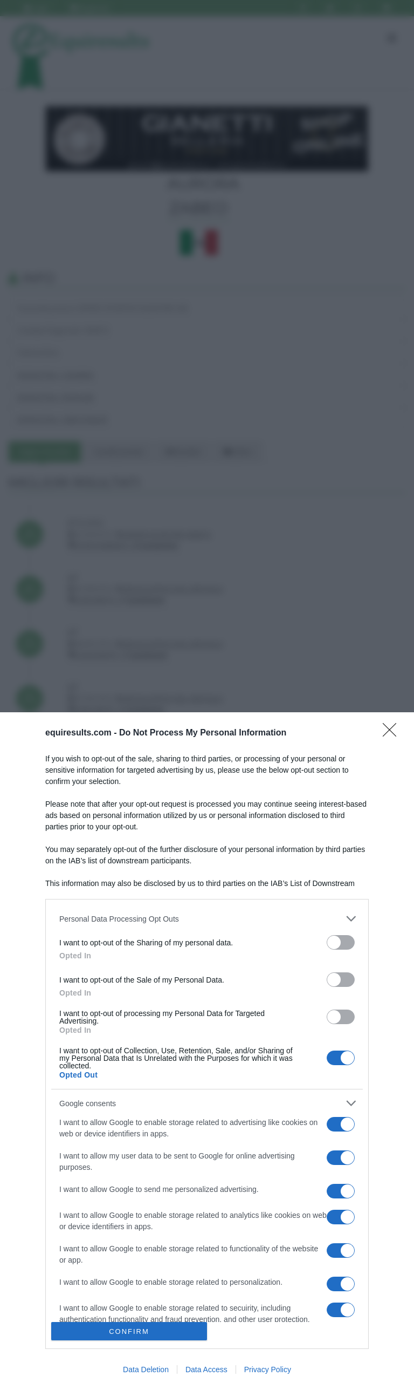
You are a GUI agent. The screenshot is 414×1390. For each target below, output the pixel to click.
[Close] (393, 733)
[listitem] (207, 918)
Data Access (206, 1369)
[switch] (341, 942)
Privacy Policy (267, 1369)
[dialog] (207, 1051)
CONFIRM (129, 1331)
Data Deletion (146, 1369)
